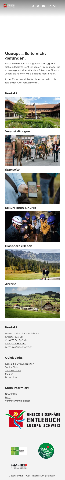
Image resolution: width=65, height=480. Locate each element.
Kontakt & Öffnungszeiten (19, 363)
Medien (9, 373)
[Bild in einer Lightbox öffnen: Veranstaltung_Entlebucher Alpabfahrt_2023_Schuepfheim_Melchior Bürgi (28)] (32, 150)
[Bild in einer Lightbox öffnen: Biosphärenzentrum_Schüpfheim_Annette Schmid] (32, 112)
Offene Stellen (13, 370)
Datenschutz (16, 475)
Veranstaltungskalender (18, 400)
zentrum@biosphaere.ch (18, 347)
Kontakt (50, 475)
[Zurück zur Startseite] (9, 6)
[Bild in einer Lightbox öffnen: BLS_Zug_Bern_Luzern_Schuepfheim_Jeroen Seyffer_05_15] (32, 302)
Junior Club (11, 367)
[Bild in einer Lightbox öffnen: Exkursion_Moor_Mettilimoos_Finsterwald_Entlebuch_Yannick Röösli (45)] (32, 188)
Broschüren (11, 377)
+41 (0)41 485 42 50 (15, 343)
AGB (27, 475)
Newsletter (11, 394)
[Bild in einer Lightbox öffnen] (32, 420)
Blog (8, 397)
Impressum (38, 475)
